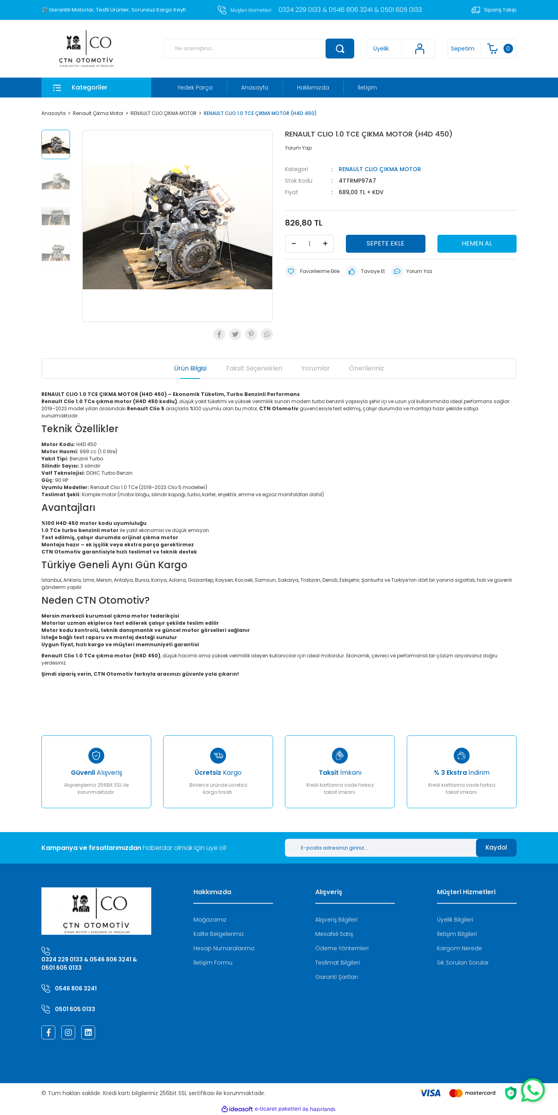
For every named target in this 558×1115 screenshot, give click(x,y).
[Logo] (86, 48)
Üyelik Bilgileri (455, 920)
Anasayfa (254, 88)
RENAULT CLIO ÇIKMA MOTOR (380, 169)
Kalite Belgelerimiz (218, 934)
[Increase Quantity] (325, 244)
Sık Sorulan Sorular (463, 963)
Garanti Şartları (336, 977)
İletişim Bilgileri (457, 934)
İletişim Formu (212, 963)
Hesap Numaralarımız (224, 948)
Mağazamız (209, 920)
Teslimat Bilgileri (337, 963)
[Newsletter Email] (380, 848)
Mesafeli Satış (334, 934)
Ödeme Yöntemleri (342, 948)
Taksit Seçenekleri (254, 368)
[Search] (258, 48)
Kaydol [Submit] (496, 847)
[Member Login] (400, 48)
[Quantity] (309, 244)
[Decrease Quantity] (294, 244)
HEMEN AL (477, 243)
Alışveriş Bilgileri (336, 920)
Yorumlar (315, 368)
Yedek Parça (195, 88)
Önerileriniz (366, 368)
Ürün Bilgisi (190, 368)
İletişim (367, 88)
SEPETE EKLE (385, 243)
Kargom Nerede (459, 948)
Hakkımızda (313, 88)
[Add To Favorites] (312, 271)
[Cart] (482, 48)
